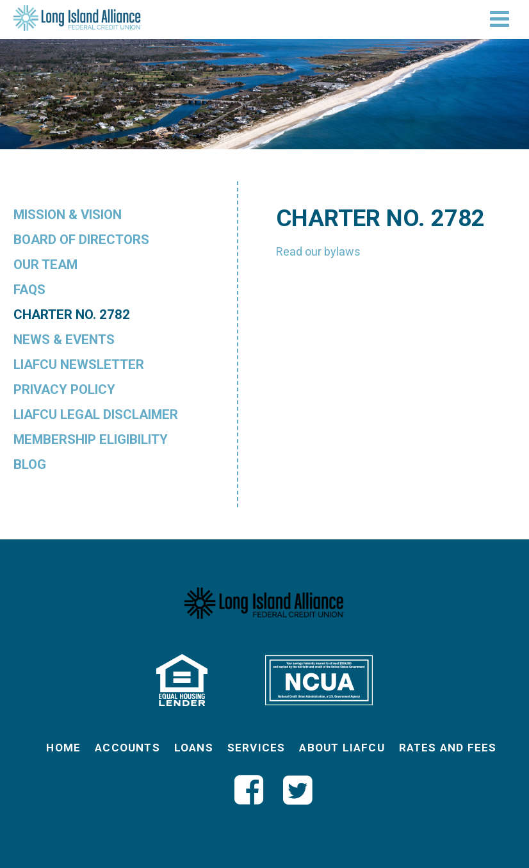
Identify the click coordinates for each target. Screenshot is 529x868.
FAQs (29, 289)
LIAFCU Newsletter (78, 364)
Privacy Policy (64, 389)
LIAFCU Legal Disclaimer (95, 414)
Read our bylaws (318, 251)
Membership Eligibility (90, 439)
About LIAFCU (341, 747)
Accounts (127, 747)
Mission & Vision (67, 214)
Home (63, 747)
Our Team (45, 264)
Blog (29, 464)
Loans (193, 747)
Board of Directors (81, 239)
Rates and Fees (448, 747)
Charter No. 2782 (71, 314)
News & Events (64, 339)
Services (256, 747)
